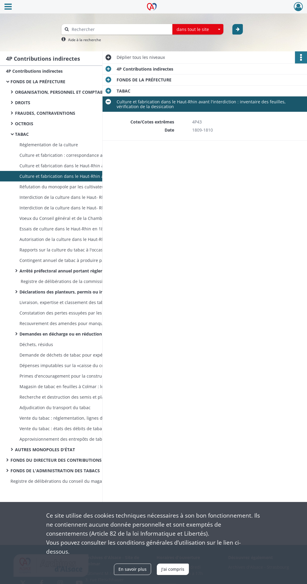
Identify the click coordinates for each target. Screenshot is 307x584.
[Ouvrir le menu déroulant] (8, 7)
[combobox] (197, 29)
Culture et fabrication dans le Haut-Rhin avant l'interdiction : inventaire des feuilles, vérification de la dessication (79, 176)
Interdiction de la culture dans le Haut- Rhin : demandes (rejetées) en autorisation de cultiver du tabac (79, 208)
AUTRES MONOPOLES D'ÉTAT (45, 449)
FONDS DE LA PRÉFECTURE (37, 81)
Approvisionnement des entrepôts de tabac (63, 439)
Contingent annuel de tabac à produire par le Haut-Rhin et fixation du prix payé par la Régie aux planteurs (79, 260)
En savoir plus (132, 569)
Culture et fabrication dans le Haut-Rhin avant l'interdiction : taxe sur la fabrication (79, 166)
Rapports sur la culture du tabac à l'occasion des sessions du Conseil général (79, 250)
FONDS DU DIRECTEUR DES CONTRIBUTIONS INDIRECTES (68, 460)
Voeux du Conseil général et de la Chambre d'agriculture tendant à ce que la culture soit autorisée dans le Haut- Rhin (79, 218)
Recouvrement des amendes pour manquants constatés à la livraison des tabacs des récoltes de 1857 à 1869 (79, 323)
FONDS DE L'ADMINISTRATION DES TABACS (55, 470)
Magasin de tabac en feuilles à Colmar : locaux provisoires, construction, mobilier (79, 386)
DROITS (22, 102)
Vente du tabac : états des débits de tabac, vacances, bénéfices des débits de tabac (79, 428)
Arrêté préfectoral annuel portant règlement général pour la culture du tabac (79, 271)
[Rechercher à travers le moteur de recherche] (120, 29)
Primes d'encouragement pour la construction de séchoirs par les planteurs (79, 376)
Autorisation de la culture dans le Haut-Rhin (63, 239)
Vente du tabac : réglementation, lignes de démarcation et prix (79, 418)
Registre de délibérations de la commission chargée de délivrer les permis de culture (79, 281)
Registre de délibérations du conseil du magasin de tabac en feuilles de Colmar (70, 481)
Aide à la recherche (84, 39)
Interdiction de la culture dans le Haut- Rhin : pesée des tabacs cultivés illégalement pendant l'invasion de (79, 197)
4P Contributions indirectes (34, 71)
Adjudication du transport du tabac (55, 407)
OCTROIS (24, 123)
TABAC (22, 134)
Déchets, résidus (36, 344)
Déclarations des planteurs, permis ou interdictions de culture (79, 292)
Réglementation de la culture (48, 145)
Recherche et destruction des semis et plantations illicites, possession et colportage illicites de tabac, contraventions (79, 397)
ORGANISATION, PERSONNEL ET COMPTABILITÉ (64, 92)
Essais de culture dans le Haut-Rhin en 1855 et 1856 (71, 229)
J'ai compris (172, 569)
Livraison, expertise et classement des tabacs (64, 302)
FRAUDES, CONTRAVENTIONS (45, 113)
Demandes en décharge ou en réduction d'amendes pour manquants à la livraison (79, 334)
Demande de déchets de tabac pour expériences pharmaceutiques (79, 355)
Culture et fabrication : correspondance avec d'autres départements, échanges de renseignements (79, 155)
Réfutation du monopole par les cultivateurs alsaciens (73, 187)
